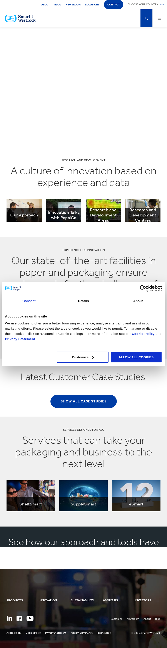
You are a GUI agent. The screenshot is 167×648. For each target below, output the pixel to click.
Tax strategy (104, 632)
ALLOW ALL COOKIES (136, 357)
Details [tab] (83, 301)
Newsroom (73, 4)
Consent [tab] (29, 301)
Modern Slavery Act (82, 632)
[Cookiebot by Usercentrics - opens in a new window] (143, 288)
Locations (92, 4)
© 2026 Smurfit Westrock (145, 633)
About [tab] (138, 301)
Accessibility (14, 632)
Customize (83, 357)
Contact (113, 4)
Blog (57, 4)
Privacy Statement (20, 339)
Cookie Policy (143, 334)
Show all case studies (84, 401)
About (45, 4)
